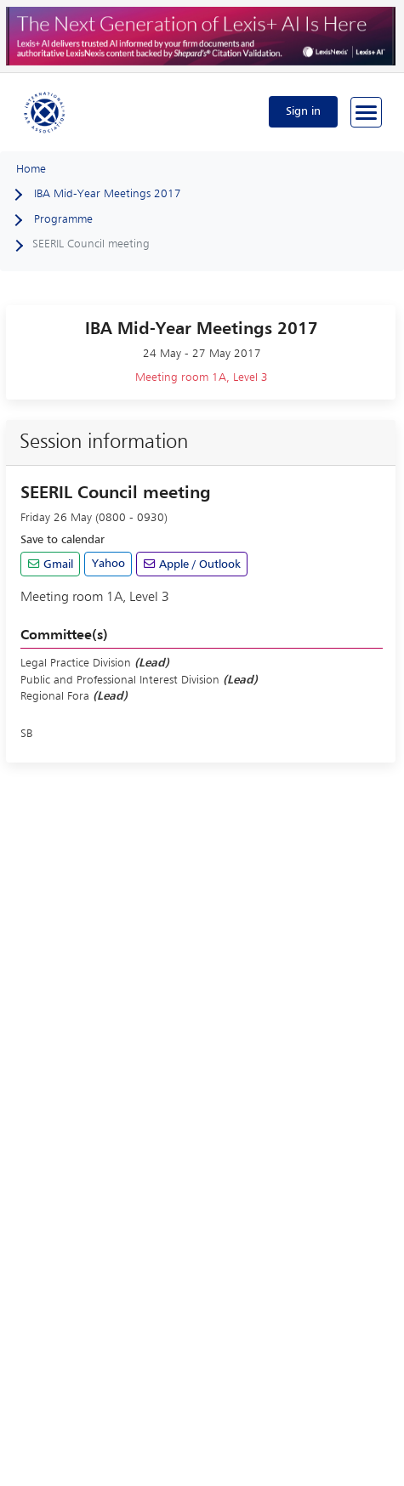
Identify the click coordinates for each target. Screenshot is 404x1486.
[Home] (45, 111)
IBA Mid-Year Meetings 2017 (107, 194)
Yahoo (108, 564)
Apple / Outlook (198, 564)
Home (31, 169)
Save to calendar (62, 540)
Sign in (303, 111)
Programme (63, 219)
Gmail (56, 564)
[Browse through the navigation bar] (366, 112)
